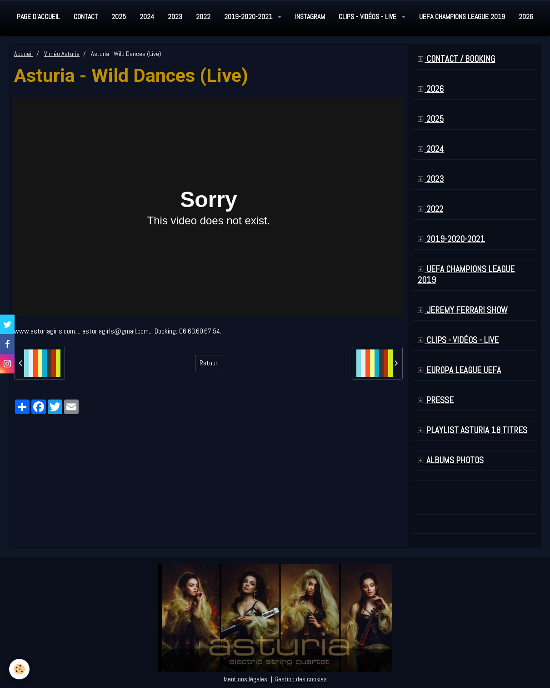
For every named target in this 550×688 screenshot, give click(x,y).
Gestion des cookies (301, 679)
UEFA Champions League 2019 (462, 16)
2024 (147, 16)
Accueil (23, 54)
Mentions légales (245, 679)
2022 (203, 16)
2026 (526, 16)
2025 (118, 16)
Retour (209, 363)
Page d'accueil (38, 16)
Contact (86, 16)
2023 (175, 16)
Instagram (310, 16)
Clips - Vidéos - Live (368, 16)
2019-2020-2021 (249, 16)
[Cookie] (19, 669)
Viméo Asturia (62, 54)
